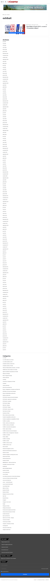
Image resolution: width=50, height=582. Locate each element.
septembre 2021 (5, 154)
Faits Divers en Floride (6, 411)
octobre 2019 (5, 199)
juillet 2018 (4, 229)
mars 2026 (4, 47)
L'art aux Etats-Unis (6, 472)
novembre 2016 (5, 268)
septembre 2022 (5, 130)
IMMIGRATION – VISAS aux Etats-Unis (9, 462)
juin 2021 (4, 160)
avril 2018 (4, 235)
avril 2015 (4, 306)
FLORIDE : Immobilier (6, 434)
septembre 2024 (5, 83)
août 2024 (4, 85)
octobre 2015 (5, 294)
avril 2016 (4, 282)
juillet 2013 (4, 345)
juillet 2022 (4, 134)
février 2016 (5, 286)
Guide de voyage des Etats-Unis (7, 544)
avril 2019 (4, 211)
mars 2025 (4, 71)
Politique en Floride (6, 505)
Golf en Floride (5, 446)
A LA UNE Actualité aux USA (7, 361)
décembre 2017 (5, 243)
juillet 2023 (4, 110)
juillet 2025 (4, 63)
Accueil (4, 14)
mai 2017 (4, 256)
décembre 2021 (5, 148)
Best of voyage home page (7, 375)
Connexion (25, 574)
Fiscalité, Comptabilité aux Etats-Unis (9, 417)
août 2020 (4, 179)
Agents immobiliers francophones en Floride (10, 371)
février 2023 (5, 120)
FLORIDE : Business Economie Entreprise (10, 430)
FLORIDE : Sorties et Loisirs (7, 442)
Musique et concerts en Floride (8, 494)
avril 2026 (4, 45)
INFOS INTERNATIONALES (7, 468)
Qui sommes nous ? (5, 549)
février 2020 (5, 191)
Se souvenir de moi (4, 571)
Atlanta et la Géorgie (6, 373)
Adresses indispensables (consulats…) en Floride (11, 367)
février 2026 (5, 49)
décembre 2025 (5, 53)
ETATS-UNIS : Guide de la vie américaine (9, 399)
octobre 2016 (5, 270)
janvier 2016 (5, 288)
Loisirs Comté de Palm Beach (8, 484)
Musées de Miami (6, 492)
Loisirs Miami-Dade (6, 486)
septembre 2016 (5, 272)
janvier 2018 (5, 241)
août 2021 (4, 156)
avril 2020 (4, 187)
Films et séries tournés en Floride (8, 415)
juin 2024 (4, 89)
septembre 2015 (5, 296)
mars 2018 (4, 237)
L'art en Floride (5, 474)
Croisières (4, 383)
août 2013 (4, 343)
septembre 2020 (5, 177)
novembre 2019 (5, 197)
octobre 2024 (5, 81)
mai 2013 (4, 349)
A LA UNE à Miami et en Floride (8, 359)
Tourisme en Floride (6, 519)
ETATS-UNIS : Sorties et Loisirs (8, 409)
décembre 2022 (5, 124)
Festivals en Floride (6, 413)
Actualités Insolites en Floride (8, 365)
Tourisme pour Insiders (7, 521)
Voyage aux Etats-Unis (6, 529)
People (4, 503)
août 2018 (4, 227)
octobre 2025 (5, 57)
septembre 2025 (5, 59)
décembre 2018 (5, 219)
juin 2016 (4, 278)
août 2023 (4, 108)
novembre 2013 (5, 337)
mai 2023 (4, 114)
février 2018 (5, 239)
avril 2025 (4, 69)
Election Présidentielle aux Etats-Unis (9, 393)
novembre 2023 (5, 102)
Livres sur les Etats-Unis (7, 480)
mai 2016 (4, 280)
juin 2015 (4, 302)
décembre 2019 (5, 195)
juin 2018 (4, 231)
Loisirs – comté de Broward (7, 482)
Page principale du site (5, 541)
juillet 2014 (4, 324)
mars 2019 (4, 213)
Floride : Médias (5, 436)
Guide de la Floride (5, 547)
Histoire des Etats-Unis (7, 458)
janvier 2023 (5, 122)
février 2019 (5, 215)
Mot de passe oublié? (44, 568)
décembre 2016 (5, 266)
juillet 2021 (4, 158)
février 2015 (5, 310)
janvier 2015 (5, 312)
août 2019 (4, 203)
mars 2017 (4, 260)
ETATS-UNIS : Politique (7, 407)
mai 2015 (4, 304)
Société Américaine (6, 513)
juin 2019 (4, 207)
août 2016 (4, 274)
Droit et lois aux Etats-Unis (7, 387)
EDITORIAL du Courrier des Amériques (9, 391)
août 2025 (4, 61)
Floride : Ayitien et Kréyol (7, 428)
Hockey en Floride (6, 460)
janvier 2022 (5, 146)
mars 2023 (4, 118)
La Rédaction (29, 24)
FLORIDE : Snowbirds (6, 438)
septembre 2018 (5, 225)
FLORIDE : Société (6, 440)
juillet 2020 (4, 181)
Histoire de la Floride (6, 456)
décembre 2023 (5, 100)
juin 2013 (4, 347)
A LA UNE (4, 357)
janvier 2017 (5, 264)
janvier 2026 (5, 51)
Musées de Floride (6, 490)
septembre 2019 (5, 201)
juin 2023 (4, 112)
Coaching (4, 379)
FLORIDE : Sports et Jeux (7, 444)
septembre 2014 (5, 320)
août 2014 (4, 322)
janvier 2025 (5, 75)
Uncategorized (5, 525)
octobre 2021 (5, 152)
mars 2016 (4, 284)
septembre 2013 (5, 341)
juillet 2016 (4, 276)
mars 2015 (4, 308)
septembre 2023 (5, 106)
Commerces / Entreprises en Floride (9, 381)
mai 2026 (4, 43)
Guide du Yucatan (6, 452)
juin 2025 (4, 65)
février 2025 (5, 73)
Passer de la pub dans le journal (7, 552)
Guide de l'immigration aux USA (8, 448)
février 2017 (5, 262)
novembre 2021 (5, 150)
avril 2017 (4, 258)
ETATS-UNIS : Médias (6, 403)
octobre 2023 (5, 104)
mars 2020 (4, 189)
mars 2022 (4, 142)
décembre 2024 (5, 77)
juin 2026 (4, 41)
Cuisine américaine (6, 385)
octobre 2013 (5, 339)
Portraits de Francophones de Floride (9, 509)
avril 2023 (4, 116)
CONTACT (47, 579)
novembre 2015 (5, 292)
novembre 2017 (5, 245)
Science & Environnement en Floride (9, 511)
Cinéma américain (6, 377)
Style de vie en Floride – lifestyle (8, 517)
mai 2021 (4, 162)
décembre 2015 (5, 290)
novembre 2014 (5, 316)
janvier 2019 (5, 217)
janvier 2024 (5, 98)
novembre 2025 (5, 55)
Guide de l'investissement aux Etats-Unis (10, 450)
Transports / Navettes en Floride (8, 523)
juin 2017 (4, 254)
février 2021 (5, 168)
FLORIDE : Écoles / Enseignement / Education (10, 432)
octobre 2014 (5, 318)
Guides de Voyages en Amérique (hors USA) (10, 454)
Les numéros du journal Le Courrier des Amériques (11, 476)
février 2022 (5, 144)
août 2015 (4, 298)
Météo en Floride (6, 488)
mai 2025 (4, 67)
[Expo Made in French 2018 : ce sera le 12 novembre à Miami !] (14, 29)
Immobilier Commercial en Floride (8, 464)
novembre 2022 (5, 126)
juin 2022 (4, 136)
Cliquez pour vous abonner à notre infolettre (8, 558)
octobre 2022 (5, 128)
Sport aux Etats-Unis (6, 515)
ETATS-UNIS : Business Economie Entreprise (10, 397)
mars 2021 (4, 166)
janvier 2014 (5, 335)
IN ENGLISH (5, 466)
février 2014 (5, 333)
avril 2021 (4, 164)
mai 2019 (4, 209)
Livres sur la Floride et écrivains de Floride (10, 478)
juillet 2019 (4, 205)
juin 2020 (4, 183)
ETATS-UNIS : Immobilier (7, 401)
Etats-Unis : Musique (6, 405)
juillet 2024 (4, 87)
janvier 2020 (5, 193)
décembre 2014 (5, 314)
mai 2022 (4, 138)
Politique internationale (7, 507)
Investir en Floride (6, 470)
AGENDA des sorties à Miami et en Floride (10, 369)
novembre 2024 (5, 79)
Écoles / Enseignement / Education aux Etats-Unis (11, 389)
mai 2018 (4, 233)
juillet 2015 (4, 300)
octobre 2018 (5, 223)
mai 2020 (4, 185)
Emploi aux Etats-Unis (6, 395)
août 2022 (4, 132)
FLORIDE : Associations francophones (9, 426)
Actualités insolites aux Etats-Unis (8, 363)
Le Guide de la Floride (41, 579)
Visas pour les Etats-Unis (7, 527)
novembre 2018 (5, 221)
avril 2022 (4, 140)
